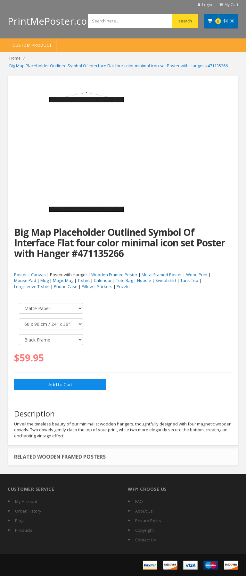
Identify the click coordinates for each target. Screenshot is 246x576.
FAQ (139, 501)
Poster (20, 275)
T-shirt (84, 281)
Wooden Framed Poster (114, 275)
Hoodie (144, 281)
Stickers (104, 287)
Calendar (103, 281)
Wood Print (197, 275)
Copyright (144, 530)
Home (14, 58)
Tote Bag (124, 281)
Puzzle (123, 287)
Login (207, 4)
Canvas (38, 275)
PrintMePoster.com (52, 21)
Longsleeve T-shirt (32, 287)
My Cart (231, 4)
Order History (28, 511)
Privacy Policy (148, 520)
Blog (19, 520)
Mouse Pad (25, 281)
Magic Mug (63, 281)
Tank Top (189, 281)
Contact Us (145, 540)
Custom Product (32, 45)
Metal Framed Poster (162, 275)
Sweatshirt (165, 281)
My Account (26, 501)
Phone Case (66, 287)
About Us (144, 511)
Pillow (87, 287)
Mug (44, 281)
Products (23, 530)
